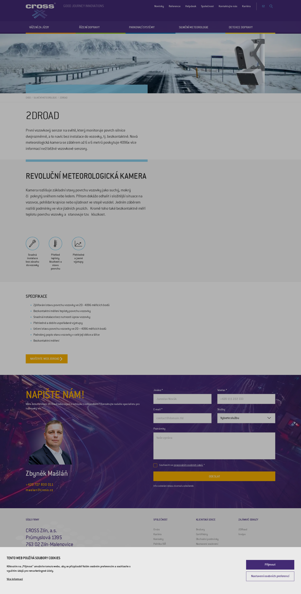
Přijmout (270, 564)
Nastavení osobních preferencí (270, 576)
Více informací (15, 579)
